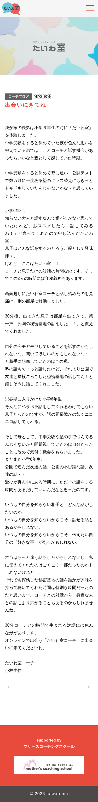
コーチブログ (18, 96)
